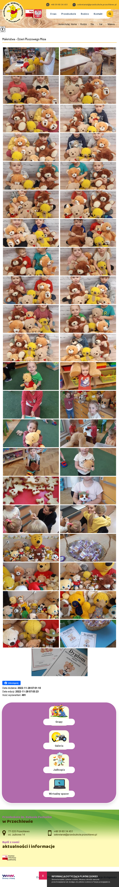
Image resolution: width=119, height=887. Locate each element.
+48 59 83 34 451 (57, 4)
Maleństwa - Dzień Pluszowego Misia (24, 39)
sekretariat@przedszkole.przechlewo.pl (95, 4)
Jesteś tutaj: (64, 24)
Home (74, 24)
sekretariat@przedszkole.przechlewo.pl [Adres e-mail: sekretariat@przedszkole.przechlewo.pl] (75, 834)
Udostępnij (11, 683)
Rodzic (85, 14)
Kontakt (98, 14)
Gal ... (100, 24)
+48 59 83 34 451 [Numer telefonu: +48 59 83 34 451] (63, 831)
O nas (53, 14)
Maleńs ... (110, 24)
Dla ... (91, 24)
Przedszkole (68, 14)
